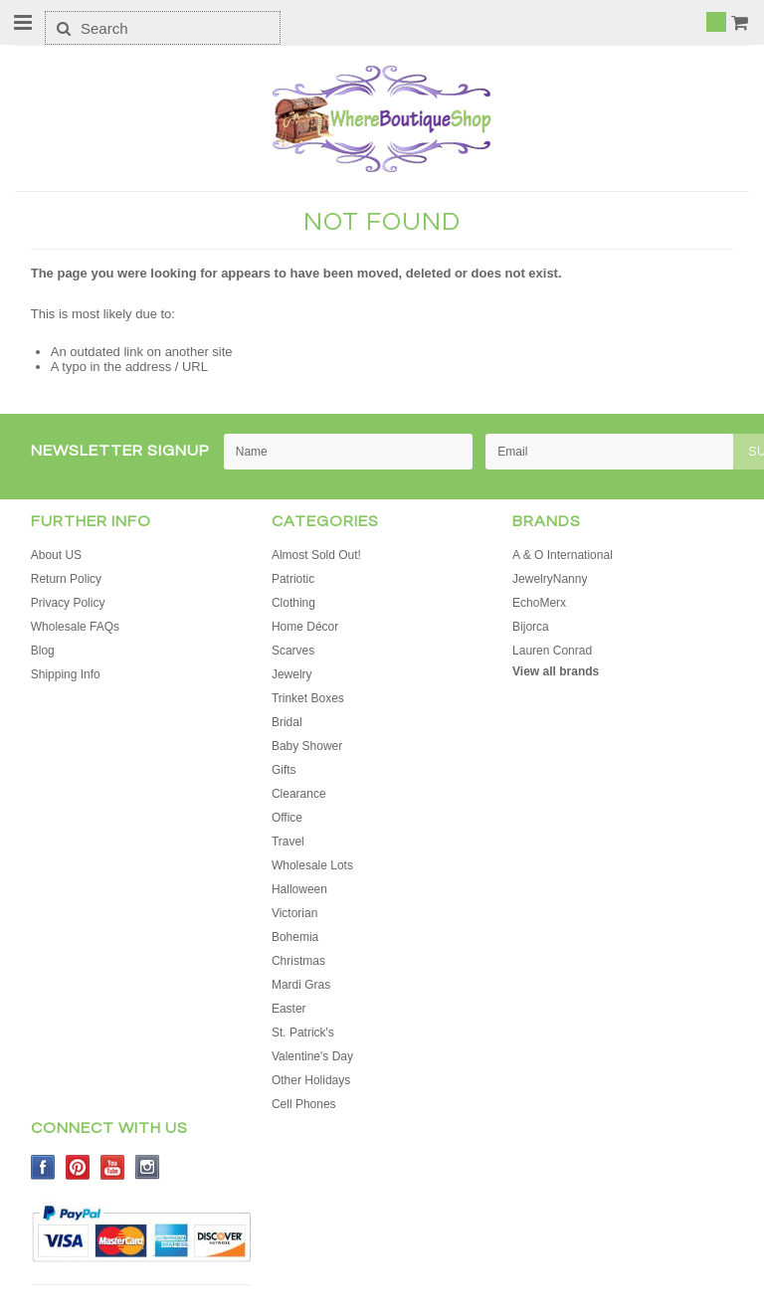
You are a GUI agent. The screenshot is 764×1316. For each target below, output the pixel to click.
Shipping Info (65, 674)
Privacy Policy (68, 603)
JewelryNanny (549, 579)
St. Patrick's (303, 1032)
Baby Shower (307, 746)
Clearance (299, 794)
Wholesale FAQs (75, 627)
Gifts (284, 770)
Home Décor (305, 627)
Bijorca (530, 627)
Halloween (299, 889)
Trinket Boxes (308, 698)
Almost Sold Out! (316, 555)
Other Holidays (311, 1080)
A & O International (562, 555)
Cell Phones (304, 1104)
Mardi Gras (301, 985)
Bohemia (295, 937)
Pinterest (78, 1167)
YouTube (112, 1167)
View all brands (555, 671)
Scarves (293, 651)
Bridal (287, 722)
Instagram (147, 1167)
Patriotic (293, 579)
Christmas (298, 961)
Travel (288, 841)
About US (56, 555)
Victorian (294, 913)
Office (287, 818)
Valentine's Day (312, 1056)
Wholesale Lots (312, 865)
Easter (289, 1009)
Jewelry (292, 674)
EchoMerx (539, 603)
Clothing (293, 603)
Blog (43, 651)
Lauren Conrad (552, 651)
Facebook (43, 1167)
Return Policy (66, 579)
